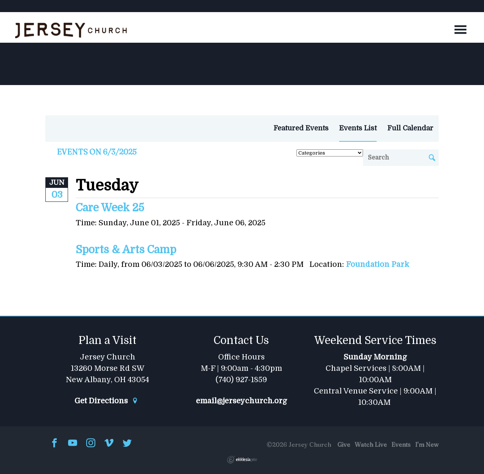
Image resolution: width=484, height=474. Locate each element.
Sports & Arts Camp (126, 250)
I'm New (427, 444)
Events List (358, 128)
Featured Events (301, 128)
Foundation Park (377, 264)
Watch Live (371, 444)
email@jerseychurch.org (241, 401)
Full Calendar (410, 128)
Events (401, 444)
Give (343, 444)
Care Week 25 (110, 208)
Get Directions (106, 401)
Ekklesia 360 (242, 459)
